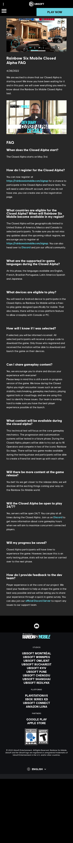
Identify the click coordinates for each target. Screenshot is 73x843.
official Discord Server (38, 600)
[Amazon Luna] (36, 706)
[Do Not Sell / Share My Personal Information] (36, 837)
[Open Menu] (4, 11)
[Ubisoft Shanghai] (36, 679)
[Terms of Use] (36, 828)
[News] (36, 807)
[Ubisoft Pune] (36, 671)
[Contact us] (36, 819)
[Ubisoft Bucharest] (36, 664)
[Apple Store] (36, 723)
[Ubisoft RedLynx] (36, 682)
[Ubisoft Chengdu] (36, 675)
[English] (36, 769)
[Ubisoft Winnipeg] (36, 657)
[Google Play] (36, 719)
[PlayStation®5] (36, 695)
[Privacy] (36, 823)
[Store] (36, 795)
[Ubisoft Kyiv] (36, 668)
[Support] (36, 811)
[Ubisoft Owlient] (36, 660)
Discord (26, 247)
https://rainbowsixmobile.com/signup (27, 180)
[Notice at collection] (36, 833)
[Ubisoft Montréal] (36, 653)
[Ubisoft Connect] (36, 799)
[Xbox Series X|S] (36, 699)
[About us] (36, 803)
